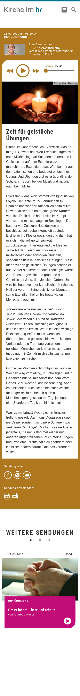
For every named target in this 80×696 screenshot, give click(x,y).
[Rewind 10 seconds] (9, 70)
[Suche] (73, 9)
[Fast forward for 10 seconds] (36, 70)
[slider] (46, 71)
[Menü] (64, 9)
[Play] (23, 70)
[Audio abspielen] (67, 624)
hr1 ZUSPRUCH (15, 37)
